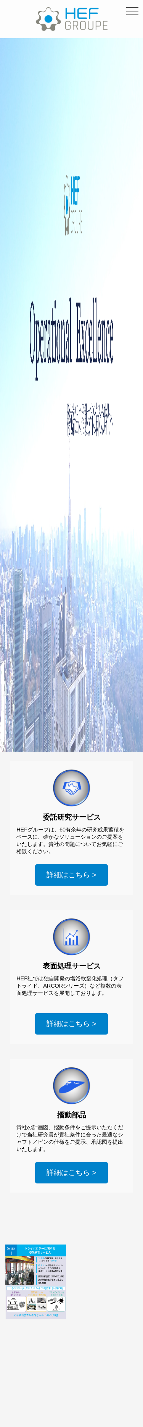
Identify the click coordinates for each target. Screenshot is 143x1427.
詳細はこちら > (71, 875)
